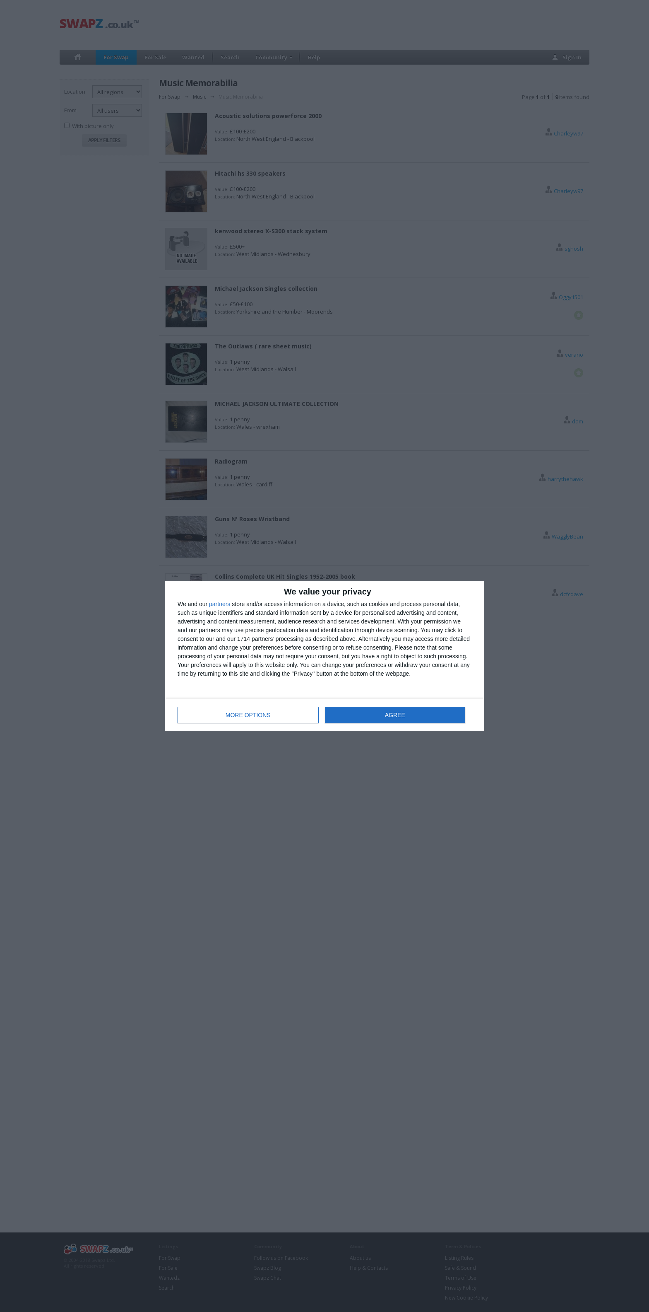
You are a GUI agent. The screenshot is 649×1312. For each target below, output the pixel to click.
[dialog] (324, 656)
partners (219, 604)
